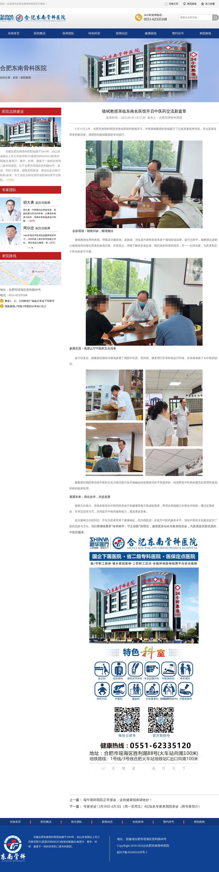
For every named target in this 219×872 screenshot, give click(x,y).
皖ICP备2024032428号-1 (132, 852)
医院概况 (39, 33)
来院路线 (192, 3)
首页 (15, 77)
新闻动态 (122, 33)
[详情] (10, 179)
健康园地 (150, 33)
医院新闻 (26, 77)
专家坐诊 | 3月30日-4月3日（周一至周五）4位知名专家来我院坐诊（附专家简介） (142, 806)
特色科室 (94, 33)
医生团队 (76, 821)
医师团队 (68, 33)
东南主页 (173, 3)
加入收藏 (210, 3)
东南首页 (14, 33)
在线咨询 (137, 821)
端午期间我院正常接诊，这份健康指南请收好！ (117, 800)
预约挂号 (178, 33)
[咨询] (32, 221)
